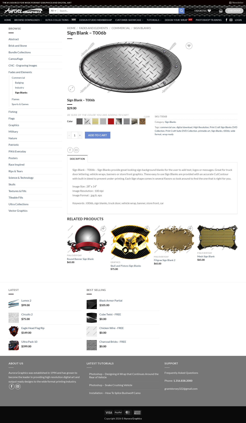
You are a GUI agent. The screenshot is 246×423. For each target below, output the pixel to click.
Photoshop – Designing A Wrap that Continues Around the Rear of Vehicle (124, 375)
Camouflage (16, 58)
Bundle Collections (20, 52)
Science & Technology (21, 177)
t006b (226, 130)
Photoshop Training (209, 20)
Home (7, 20)
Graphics (14, 125)
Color (70, 121)
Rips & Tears (16, 171)
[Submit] (181, 11)
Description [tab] (77, 159)
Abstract (14, 39)
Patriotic (14, 144)
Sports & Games (20, 104)
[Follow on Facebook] (226, 20)
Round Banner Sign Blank (80, 258)
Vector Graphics (18, 210)
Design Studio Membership (95, 20)
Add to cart (97, 135)
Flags (12, 118)
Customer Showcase (129, 20)
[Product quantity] (74, 135)
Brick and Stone (18, 45)
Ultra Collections (58, 20)
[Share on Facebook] (70, 150)
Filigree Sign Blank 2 (164, 260)
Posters (13, 158)
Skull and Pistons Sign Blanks (126, 265)
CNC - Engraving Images (23, 65)
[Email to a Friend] (76, 150)
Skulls (12, 184)
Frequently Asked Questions (181, 372)
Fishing (13, 111)
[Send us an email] (231, 20)
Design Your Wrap (176, 20)
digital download (184, 127)
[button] (236, 2)
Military (13, 131)
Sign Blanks (21, 92)
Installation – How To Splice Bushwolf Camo (115, 392)
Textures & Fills (17, 191)
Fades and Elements (20, 72)
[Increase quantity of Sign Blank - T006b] (80, 135)
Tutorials (154, 20)
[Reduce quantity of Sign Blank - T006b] (69, 135)
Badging (19, 82)
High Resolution (201, 127)
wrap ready (168, 134)
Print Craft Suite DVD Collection (181, 130)
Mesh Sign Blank (206, 256)
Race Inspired (16, 164)
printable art (204, 130)
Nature (13, 138)
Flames (15, 99)
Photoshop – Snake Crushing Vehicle (110, 385)
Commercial (18, 77)
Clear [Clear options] (147, 116)
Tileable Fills (16, 197)
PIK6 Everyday (17, 151)
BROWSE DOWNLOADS (28, 20)
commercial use (167, 127)
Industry (19, 87)
